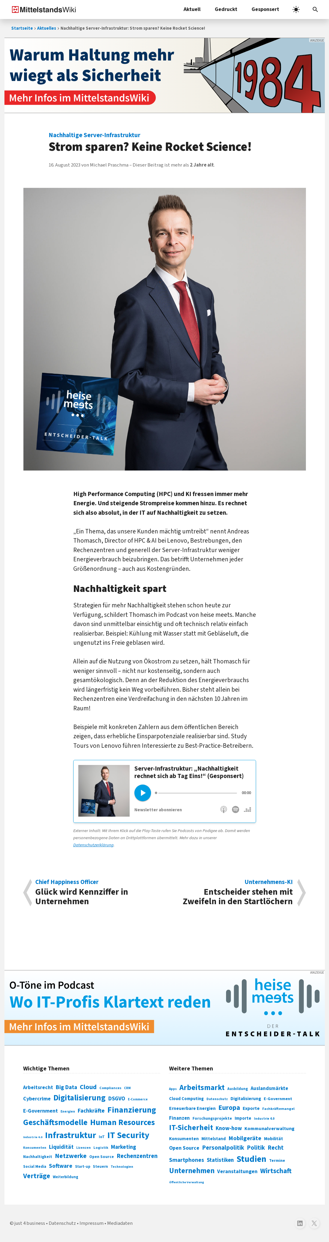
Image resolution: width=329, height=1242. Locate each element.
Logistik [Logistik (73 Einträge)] (100, 1147)
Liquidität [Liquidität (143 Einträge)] (61, 1147)
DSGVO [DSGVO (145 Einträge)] (116, 1099)
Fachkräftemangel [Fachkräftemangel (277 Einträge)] (278, 1108)
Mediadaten (120, 1223)
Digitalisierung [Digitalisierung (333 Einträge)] (246, 1098)
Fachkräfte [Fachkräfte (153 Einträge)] (91, 1111)
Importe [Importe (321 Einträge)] (243, 1118)
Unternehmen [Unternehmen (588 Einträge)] (191, 1171)
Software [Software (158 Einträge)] (60, 1166)
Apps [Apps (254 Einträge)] (173, 1088)
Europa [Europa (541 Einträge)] (229, 1108)
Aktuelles (46, 28)
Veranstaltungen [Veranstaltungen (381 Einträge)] (237, 1171)
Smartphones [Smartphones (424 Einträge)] (186, 1160)
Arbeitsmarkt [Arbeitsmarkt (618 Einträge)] (202, 1087)
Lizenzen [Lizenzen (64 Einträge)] (83, 1148)
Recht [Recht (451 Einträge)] (276, 1147)
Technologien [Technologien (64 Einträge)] (122, 1167)
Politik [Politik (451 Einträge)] (256, 1147)
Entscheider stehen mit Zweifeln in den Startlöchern (232, 892)
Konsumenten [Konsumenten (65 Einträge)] (34, 1147)
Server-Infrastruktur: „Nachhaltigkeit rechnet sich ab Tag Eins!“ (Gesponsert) (189, 772)
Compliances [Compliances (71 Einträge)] (110, 1088)
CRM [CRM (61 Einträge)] (127, 1088)
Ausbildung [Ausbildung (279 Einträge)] (237, 1088)
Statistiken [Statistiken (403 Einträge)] (220, 1160)
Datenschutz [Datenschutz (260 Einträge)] (217, 1099)
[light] (296, 9)
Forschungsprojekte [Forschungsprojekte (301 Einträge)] (212, 1118)
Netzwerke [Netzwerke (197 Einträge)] (71, 1156)
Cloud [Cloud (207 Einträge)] (88, 1087)
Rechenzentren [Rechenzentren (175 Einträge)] (137, 1156)
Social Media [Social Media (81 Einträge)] (34, 1166)
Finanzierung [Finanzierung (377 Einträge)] (131, 1110)
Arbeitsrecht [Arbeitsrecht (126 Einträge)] (38, 1087)
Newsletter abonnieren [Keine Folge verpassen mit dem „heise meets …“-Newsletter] (158, 810)
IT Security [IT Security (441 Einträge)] (128, 1135)
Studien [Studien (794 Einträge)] (251, 1159)
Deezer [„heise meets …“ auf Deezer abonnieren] (247, 812)
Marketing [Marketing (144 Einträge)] (123, 1147)
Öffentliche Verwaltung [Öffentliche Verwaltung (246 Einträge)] (186, 1182)
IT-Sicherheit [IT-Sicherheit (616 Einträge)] (191, 1127)
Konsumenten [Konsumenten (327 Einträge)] (184, 1138)
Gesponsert (265, 9)
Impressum (92, 1223)
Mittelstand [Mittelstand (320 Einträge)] (213, 1139)
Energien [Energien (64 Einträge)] (68, 1111)
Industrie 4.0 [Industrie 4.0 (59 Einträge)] (32, 1137)
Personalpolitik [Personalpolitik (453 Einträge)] (223, 1147)
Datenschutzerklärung (93, 845)
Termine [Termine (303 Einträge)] (277, 1161)
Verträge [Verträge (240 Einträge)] (36, 1176)
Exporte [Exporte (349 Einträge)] (251, 1108)
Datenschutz (62, 1223)
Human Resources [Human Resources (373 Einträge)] (122, 1122)
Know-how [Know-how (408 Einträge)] (229, 1128)
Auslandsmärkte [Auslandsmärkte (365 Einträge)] (269, 1088)
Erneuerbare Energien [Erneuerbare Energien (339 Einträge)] (192, 1108)
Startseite (22, 28)
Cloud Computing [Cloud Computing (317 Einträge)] (186, 1099)
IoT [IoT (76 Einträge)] (102, 1137)
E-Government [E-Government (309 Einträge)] (278, 1099)
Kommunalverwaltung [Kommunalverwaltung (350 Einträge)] (269, 1128)
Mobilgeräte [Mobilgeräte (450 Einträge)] (244, 1138)
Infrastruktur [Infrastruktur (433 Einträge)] (70, 1135)
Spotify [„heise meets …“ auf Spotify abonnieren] (235, 812)
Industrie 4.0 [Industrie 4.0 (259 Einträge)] (264, 1118)
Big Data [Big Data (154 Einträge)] (66, 1087)
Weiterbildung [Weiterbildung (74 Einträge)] (65, 1177)
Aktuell (192, 9)
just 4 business (30, 1223)
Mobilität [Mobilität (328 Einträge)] (273, 1138)
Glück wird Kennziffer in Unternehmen (96, 892)
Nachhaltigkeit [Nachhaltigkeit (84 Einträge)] (37, 1157)
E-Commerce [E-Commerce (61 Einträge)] (138, 1099)
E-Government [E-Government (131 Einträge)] (40, 1111)
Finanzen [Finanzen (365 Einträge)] (179, 1118)
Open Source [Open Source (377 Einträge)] (184, 1148)
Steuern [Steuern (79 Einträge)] (100, 1166)
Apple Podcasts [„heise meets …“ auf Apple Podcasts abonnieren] (223, 812)
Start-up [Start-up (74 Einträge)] (82, 1166)
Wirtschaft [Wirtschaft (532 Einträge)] (276, 1171)
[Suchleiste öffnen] (315, 9)
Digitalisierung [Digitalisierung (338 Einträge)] (79, 1098)
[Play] (142, 793)
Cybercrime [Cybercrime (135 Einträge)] (37, 1098)
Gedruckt (226, 9)
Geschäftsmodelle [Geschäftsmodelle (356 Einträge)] (55, 1122)
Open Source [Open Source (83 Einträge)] (101, 1156)
